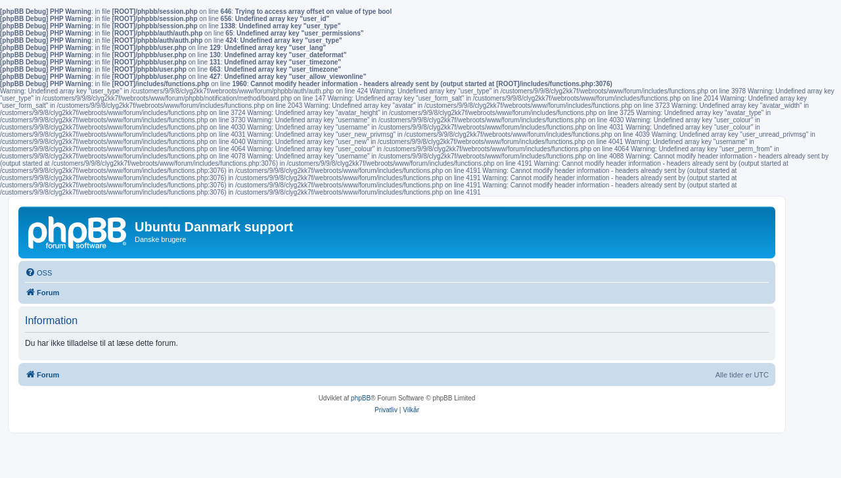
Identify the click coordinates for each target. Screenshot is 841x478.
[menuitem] (38, 273)
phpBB (361, 398)
